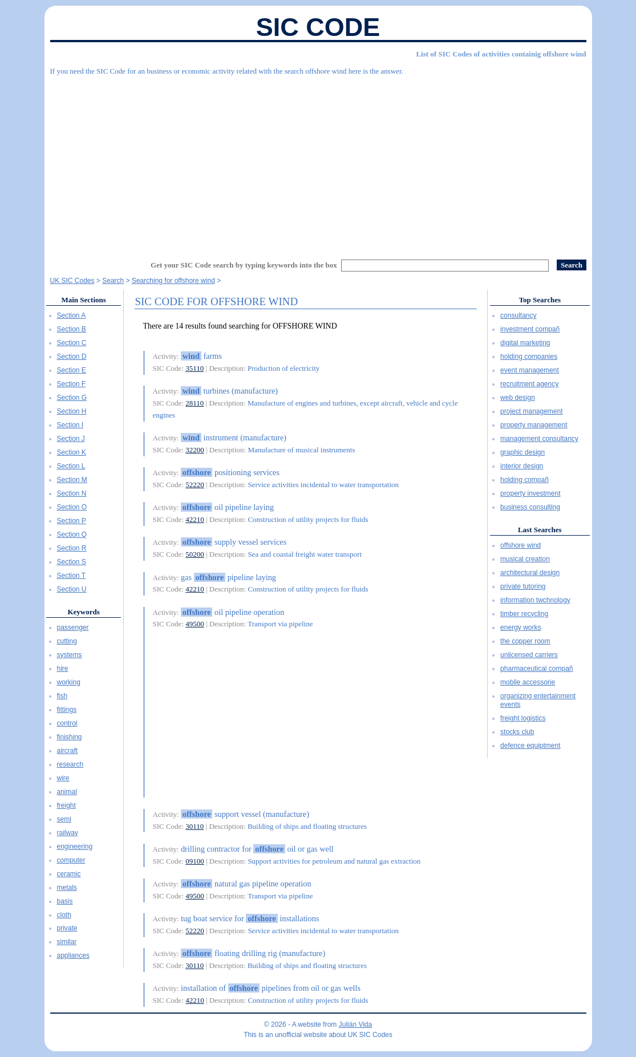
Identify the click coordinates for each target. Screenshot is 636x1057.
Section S (71, 562)
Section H (72, 411)
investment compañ (530, 329)
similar (67, 942)
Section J (71, 439)
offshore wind (520, 545)
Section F (71, 384)
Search (113, 281)
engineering (75, 847)
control (67, 723)
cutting (67, 641)
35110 (194, 368)
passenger (73, 627)
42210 (194, 519)
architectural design (530, 573)
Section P (71, 521)
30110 (194, 826)
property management (533, 425)
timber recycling (524, 614)
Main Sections (83, 299)
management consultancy (539, 439)
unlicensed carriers (529, 655)
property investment (530, 493)
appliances (73, 955)
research (70, 764)
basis (65, 901)
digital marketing (525, 343)
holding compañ (524, 480)
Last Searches (540, 529)
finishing (69, 737)
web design (517, 398)
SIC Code (318, 27)
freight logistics (522, 718)
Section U (72, 589)
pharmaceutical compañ (536, 669)
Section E (71, 370)
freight (66, 805)
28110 (194, 403)
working (68, 682)
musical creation (525, 559)
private (67, 928)
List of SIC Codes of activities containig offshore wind (501, 54)
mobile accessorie (527, 682)
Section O (72, 507)
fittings (67, 710)
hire (62, 669)
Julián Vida (355, 1024)
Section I (70, 425)
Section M (72, 480)
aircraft (67, 751)
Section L (71, 466)
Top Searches (540, 299)
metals (67, 888)
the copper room (525, 641)
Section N (72, 493)
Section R (72, 548)
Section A (71, 315)
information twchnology (535, 600)
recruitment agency (529, 384)
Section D (72, 357)
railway (67, 833)
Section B (71, 329)
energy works (520, 627)
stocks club (517, 732)
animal (67, 792)
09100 (194, 861)
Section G (72, 398)
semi (64, 819)
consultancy (518, 315)
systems (69, 655)
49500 (194, 623)
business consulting (530, 507)
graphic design (522, 452)
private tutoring (522, 586)
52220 (194, 484)
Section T (71, 576)
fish (62, 696)
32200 (194, 450)
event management (529, 370)
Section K (71, 452)
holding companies (528, 357)
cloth (64, 915)
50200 (194, 554)
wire (63, 778)
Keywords (83, 612)
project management (531, 411)
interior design (521, 466)
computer (71, 860)
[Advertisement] (318, 162)
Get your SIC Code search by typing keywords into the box (244, 265)
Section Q (72, 534)
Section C (72, 343)
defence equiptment (530, 746)
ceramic (69, 874)
